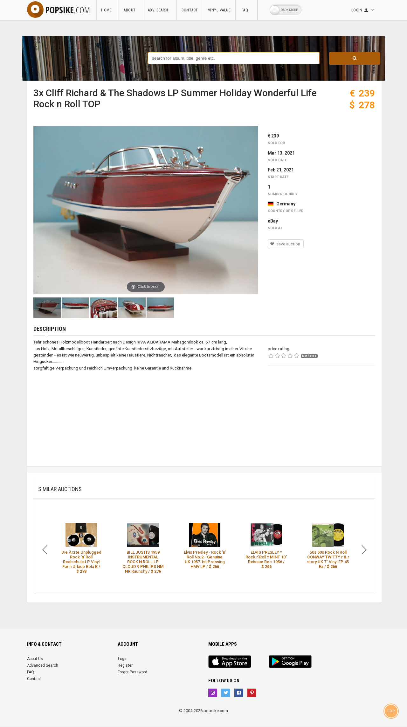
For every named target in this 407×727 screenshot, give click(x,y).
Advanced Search (42, 665)
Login (123, 659)
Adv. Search (160, 10)
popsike (58, 10)
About (131, 10)
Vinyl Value (219, 10)
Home (107, 10)
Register (125, 665)
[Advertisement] (321, 421)
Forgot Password (132, 672)
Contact (190, 10)
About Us (35, 659)
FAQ (246, 10)
